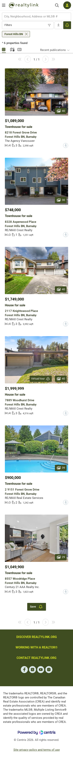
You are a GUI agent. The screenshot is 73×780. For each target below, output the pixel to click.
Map (12, 49)
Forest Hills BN (13, 34)
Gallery (4, 49)
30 (60, 199)
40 (60, 110)
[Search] (57, 5)
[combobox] (36, 16)
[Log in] (67, 5)
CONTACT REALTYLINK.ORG (36, 658)
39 (60, 467)
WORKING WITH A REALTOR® (37, 647)
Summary (19, 49)
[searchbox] (34, 16)
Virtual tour (40, 379)
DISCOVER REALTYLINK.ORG (36, 637)
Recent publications (53, 50)
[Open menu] (3, 5)
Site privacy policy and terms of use (36, 750)
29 (60, 557)
